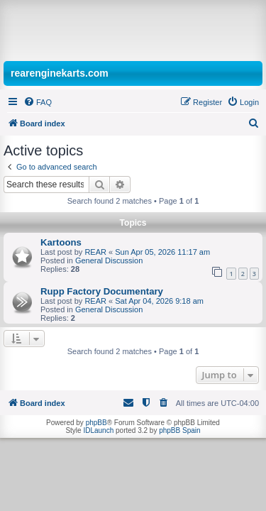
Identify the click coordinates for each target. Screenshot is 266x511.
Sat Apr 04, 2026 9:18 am (159, 301)
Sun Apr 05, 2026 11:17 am (162, 252)
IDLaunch (98, 430)
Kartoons (61, 242)
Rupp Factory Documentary (101, 291)
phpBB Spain (179, 430)
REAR (95, 252)
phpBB (96, 423)
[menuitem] (37, 102)
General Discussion (109, 260)
